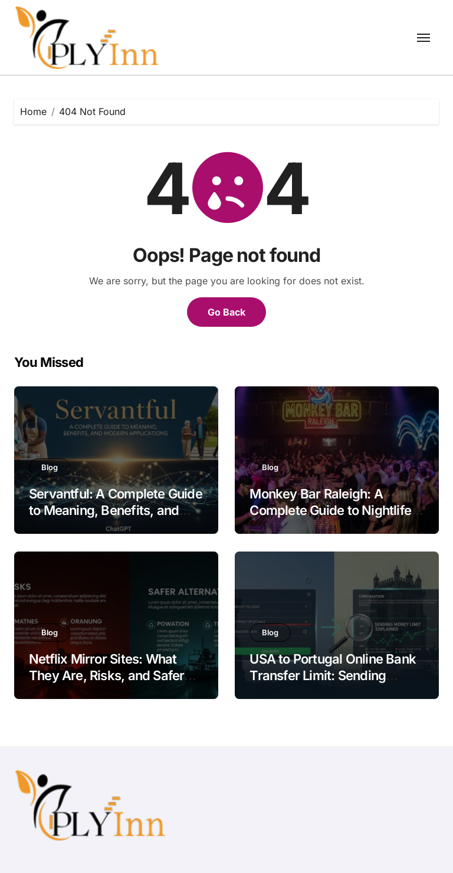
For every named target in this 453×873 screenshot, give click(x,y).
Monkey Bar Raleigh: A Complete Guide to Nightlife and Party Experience (330, 510)
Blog (49, 467)
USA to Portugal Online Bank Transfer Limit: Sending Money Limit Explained (333, 675)
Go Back (226, 312)
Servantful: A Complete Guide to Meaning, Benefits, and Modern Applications (115, 510)
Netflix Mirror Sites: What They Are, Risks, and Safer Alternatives (106, 675)
